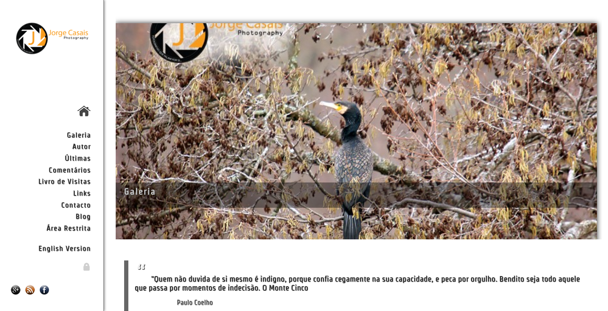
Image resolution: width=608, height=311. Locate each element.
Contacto (75, 205)
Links (82, 193)
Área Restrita (68, 228)
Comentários (70, 170)
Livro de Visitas (64, 181)
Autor (81, 146)
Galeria (79, 135)
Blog (83, 216)
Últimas (78, 158)
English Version (64, 248)
